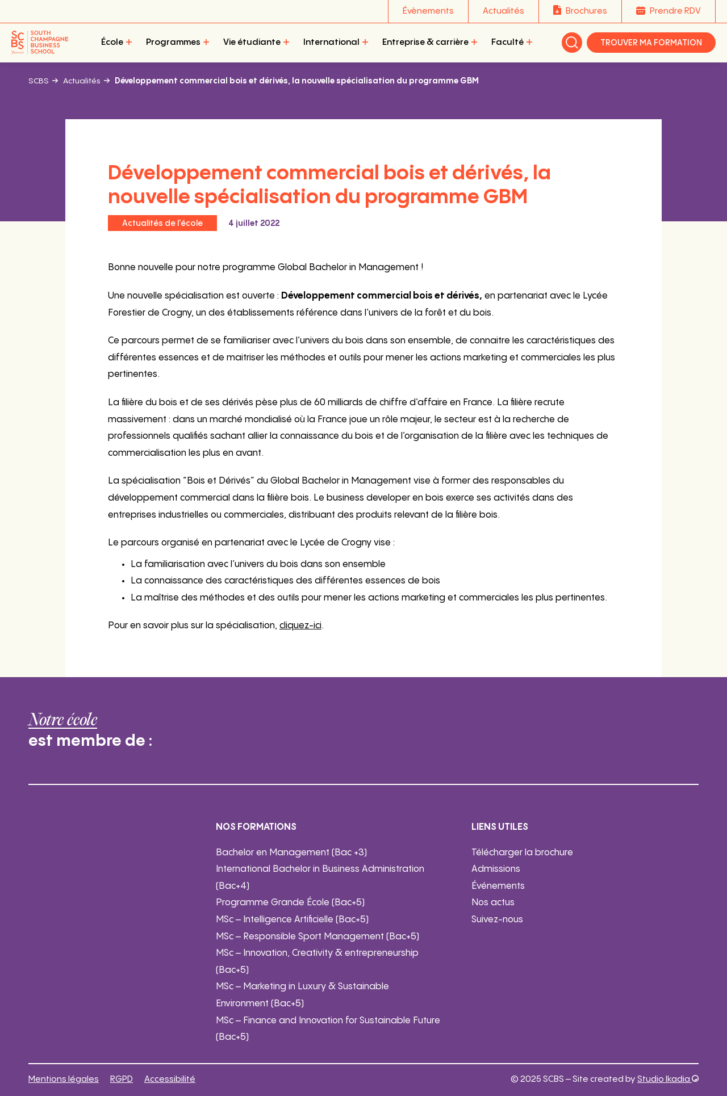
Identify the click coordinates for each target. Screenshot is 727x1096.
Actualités (503, 11)
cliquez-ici (300, 626)
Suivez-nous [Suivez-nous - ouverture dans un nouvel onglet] (497, 920)
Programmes (173, 42)
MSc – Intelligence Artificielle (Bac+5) (292, 920)
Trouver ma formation (651, 43)
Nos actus (493, 903)
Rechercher (572, 42)
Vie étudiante (252, 42)
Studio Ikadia (668, 1079)
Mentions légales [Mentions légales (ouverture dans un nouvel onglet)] (63, 1079)
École (112, 42)
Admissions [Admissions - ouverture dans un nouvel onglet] (495, 869)
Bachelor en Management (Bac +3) (291, 853)
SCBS (38, 81)
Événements (498, 886)
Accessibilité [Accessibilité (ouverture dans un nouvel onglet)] (169, 1079)
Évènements (428, 11)
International (331, 42)
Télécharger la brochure (522, 853)
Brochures (586, 11)
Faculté (507, 42)
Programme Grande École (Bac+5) (290, 903)
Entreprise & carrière (425, 42)
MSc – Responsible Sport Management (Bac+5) (317, 937)
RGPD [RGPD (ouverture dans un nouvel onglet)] (121, 1079)
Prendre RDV (675, 11)
